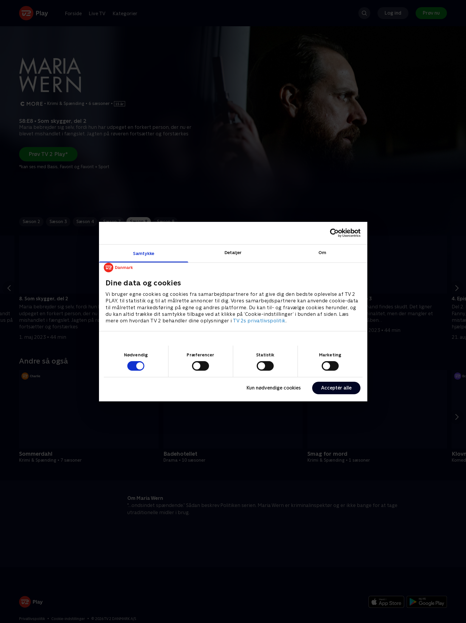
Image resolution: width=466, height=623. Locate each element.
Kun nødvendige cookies (274, 388)
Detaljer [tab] (233, 252)
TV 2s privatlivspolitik (259, 321)
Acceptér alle (336, 388)
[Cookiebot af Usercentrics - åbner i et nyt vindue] (334, 232)
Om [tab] (322, 252)
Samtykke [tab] (143, 253)
